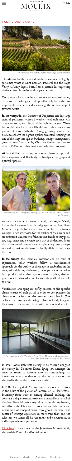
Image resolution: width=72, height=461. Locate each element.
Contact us (41, 457)
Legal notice (25, 457)
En (69, 2)
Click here (8, 428)
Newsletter (55, 457)
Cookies (14, 457)
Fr (64, 2)
